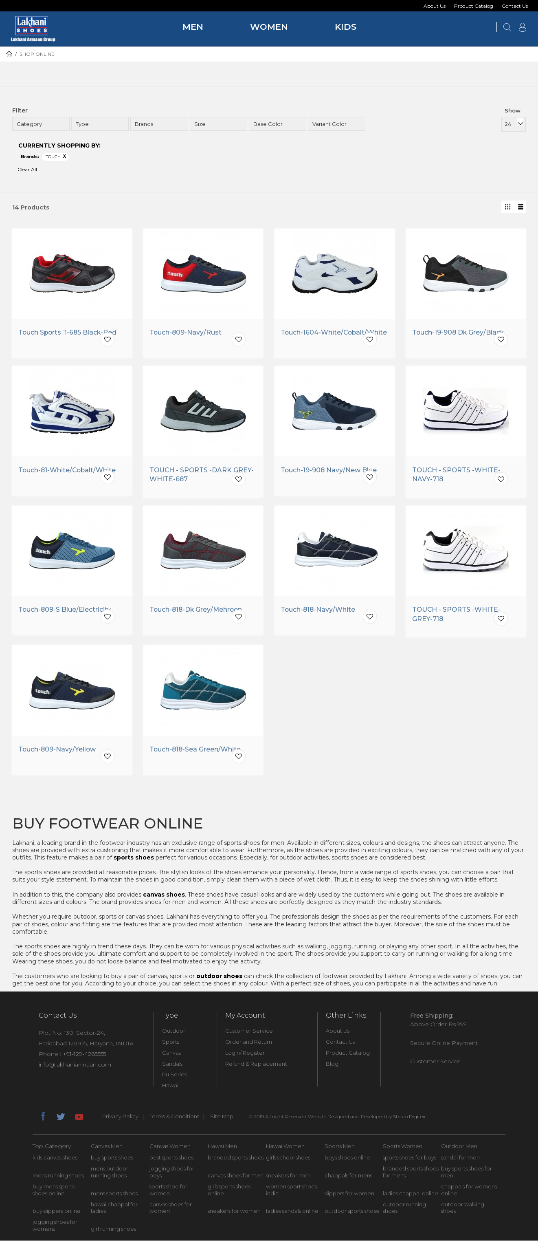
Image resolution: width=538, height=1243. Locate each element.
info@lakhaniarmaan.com (75, 1067)
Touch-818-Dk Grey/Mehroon (197, 612)
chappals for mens (348, 1178)
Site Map (222, 1119)
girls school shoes (288, 1160)
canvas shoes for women (170, 1210)
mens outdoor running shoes (109, 1174)
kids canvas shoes (55, 1160)
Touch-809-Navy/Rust (185, 333)
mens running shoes (58, 1178)
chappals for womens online (469, 1192)
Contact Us (515, 6)
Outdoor (173, 1033)
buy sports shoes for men (466, 1174)
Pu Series (174, 1077)
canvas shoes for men (236, 1178)
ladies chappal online (410, 1195)
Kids (345, 27)
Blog (332, 1066)
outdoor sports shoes (352, 1213)
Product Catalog (473, 6)
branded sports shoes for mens (411, 1174)
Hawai (170, 1087)
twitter (60, 1118)
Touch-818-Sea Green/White (195, 752)
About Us (435, 6)
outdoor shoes (219, 978)
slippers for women (349, 1195)
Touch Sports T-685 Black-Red (68, 333)
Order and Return (248, 1044)
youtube (78, 1118)
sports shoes (134, 860)
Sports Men (340, 1148)
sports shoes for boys (409, 1160)
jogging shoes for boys (171, 1174)
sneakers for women (234, 1213)
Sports (170, 1044)
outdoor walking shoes (462, 1210)
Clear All (27, 169)
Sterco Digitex (409, 1119)
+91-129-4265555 (84, 1056)
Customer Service (249, 1033)
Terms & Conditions (174, 1119)
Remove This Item (65, 156)
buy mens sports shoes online (54, 1192)
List (520, 207)
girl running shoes (113, 1231)
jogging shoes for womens (55, 1227)
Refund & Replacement (256, 1066)
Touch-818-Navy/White (318, 612)
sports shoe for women (168, 1192)
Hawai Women (285, 1148)
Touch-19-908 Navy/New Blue (329, 472)
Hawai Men (222, 1148)
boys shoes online (347, 1160)
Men (192, 27)
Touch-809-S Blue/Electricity (65, 612)
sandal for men (460, 1160)
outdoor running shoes (404, 1210)
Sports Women (402, 1148)
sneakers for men (288, 1178)
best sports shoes (171, 1160)
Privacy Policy (120, 1119)
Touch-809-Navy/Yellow (57, 752)
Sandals (172, 1066)
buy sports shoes (112, 1160)
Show (512, 110)
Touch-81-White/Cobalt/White (68, 472)
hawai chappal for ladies (114, 1210)
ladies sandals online (292, 1213)
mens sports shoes (114, 1195)
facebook (42, 1118)
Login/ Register (245, 1055)
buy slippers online (57, 1213)
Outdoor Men (459, 1148)
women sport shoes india (291, 1192)
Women (269, 27)
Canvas (171, 1055)
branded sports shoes (236, 1160)
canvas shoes (164, 897)
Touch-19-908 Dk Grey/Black (458, 333)
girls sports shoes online (229, 1192)
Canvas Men (107, 1148)
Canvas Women (170, 1148)
